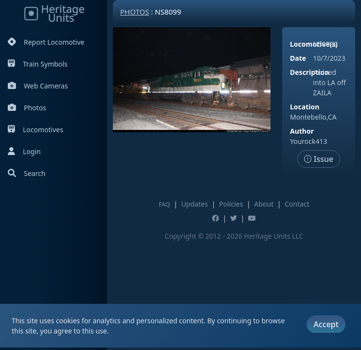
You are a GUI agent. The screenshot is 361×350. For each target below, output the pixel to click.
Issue (319, 159)
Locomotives (35, 129)
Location (304, 106)
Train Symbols (38, 64)
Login (24, 151)
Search (26, 173)
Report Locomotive (46, 42)
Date (298, 58)
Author (302, 131)
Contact (297, 204)
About (263, 204)
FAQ (164, 204)
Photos (27, 107)
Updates (194, 204)
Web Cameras (38, 85)
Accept (325, 324)
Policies (231, 204)
